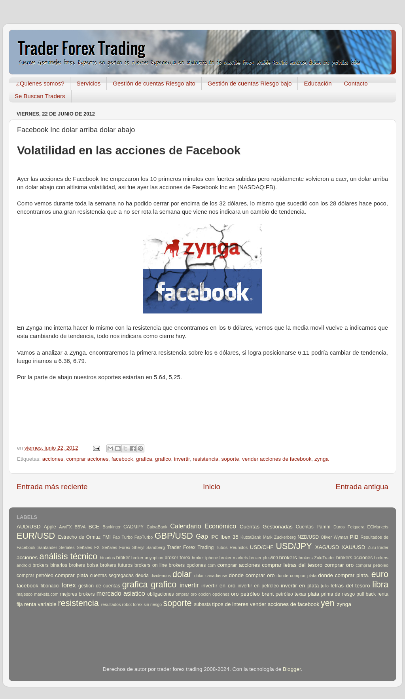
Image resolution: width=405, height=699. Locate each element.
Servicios (88, 83)
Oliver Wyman (334, 537)
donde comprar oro (251, 575)
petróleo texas (291, 594)
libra (380, 584)
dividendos (160, 575)
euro (379, 574)
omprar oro (186, 594)
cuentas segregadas (112, 575)
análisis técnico (68, 556)
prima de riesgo (338, 594)
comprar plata (71, 575)
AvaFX (65, 526)
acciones (52, 459)
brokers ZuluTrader (317, 557)
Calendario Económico (203, 526)
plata (313, 594)
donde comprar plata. (343, 575)
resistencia (205, 459)
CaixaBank (157, 526)
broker (123, 557)
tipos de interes (230, 604)
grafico (163, 459)
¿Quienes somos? (40, 83)
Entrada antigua (362, 486)
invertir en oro (218, 586)
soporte (230, 459)
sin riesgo (153, 604)
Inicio (211, 486)
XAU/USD (353, 547)
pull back (366, 594)
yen (328, 603)
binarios (107, 557)
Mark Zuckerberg (279, 537)
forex (69, 585)
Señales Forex (116, 547)
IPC (214, 537)
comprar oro (339, 565)
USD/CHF (261, 547)
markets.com (46, 594)
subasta (202, 604)
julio (325, 585)
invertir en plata (300, 586)
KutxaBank (250, 537)
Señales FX (88, 547)
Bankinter (111, 526)
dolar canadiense (210, 575)
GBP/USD (174, 536)
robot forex (132, 604)
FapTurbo (143, 537)
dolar (181, 574)
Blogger (292, 669)
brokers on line (150, 565)
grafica (144, 459)
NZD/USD (308, 537)
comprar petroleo (372, 565)
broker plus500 (264, 557)
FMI (106, 537)
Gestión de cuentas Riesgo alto (154, 83)
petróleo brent (257, 594)
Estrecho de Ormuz (79, 537)
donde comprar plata (296, 575)
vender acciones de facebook (277, 459)
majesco (24, 594)
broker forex (177, 557)
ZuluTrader (378, 547)
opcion (204, 594)
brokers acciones (354, 557)
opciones (220, 594)
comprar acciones (87, 459)
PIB (354, 537)
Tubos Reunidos (232, 547)
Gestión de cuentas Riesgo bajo (250, 83)
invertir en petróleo (258, 586)
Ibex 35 (229, 537)
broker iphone (205, 557)
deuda (142, 575)
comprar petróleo (35, 575)
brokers (288, 557)
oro (235, 594)
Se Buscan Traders (40, 96)
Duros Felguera (349, 526)
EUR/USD (36, 536)
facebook (122, 459)
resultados (111, 604)
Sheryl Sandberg (148, 547)
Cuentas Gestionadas (266, 527)
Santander (47, 547)
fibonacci (49, 586)
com (212, 565)
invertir (182, 459)
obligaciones (160, 594)
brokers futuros (116, 565)
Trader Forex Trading (190, 547)
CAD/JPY (133, 527)
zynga (321, 459)
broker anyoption (147, 557)
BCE (94, 527)
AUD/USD (29, 527)
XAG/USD (327, 547)
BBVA (80, 526)
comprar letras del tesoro (292, 565)
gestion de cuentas (99, 586)
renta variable (40, 604)
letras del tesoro (350, 586)
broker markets (234, 557)
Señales (67, 547)
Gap (202, 536)
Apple (50, 527)
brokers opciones (187, 565)
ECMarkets (377, 526)
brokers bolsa (83, 565)
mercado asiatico (121, 593)
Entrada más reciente (52, 486)
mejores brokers (77, 594)
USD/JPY (294, 546)
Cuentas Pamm (313, 527)
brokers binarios (49, 565)
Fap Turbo (123, 537)
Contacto (356, 83)
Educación (317, 83)
